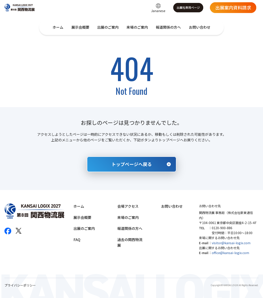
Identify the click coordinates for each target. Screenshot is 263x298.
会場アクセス (128, 206)
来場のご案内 (137, 27)
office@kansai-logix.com (230, 252)
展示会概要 (80, 27)
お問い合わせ (199, 27)
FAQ (76, 239)
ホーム (58, 27)
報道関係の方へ (168, 27)
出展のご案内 (108, 27)
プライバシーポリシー (20, 285)
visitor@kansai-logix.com (231, 243)
